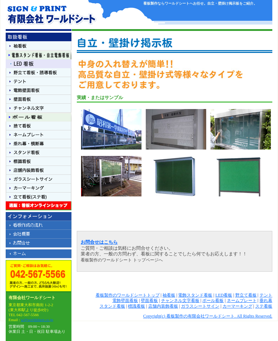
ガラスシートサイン (200, 306)
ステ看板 (263, 306)
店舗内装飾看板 (163, 306)
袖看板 (168, 295)
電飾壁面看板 (125, 300)
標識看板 (136, 306)
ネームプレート (242, 300)
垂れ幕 (266, 300)
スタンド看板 (112, 306)
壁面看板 (149, 300)
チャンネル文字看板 (180, 300)
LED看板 (223, 295)
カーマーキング (237, 306)
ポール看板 (213, 300)
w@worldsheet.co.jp (37, 320)
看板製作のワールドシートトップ (128, 295)
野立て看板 (246, 295)
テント (266, 295)
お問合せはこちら (99, 242)
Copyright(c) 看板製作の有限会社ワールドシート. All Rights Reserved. (207, 316)
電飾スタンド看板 (195, 295)
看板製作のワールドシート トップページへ (122, 260)
